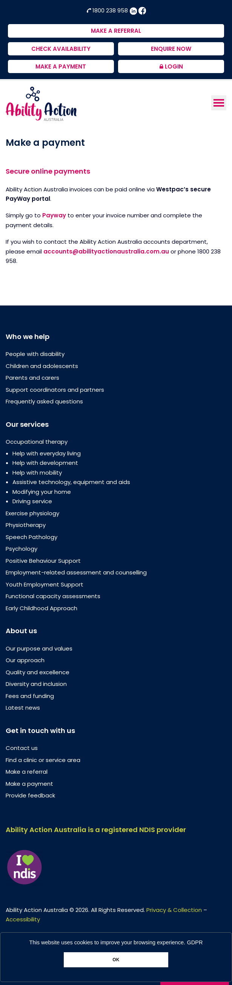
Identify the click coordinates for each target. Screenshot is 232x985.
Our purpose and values (39, 648)
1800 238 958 (107, 10)
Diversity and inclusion (36, 684)
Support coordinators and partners (55, 390)
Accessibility (23, 919)
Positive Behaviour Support (43, 561)
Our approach (25, 660)
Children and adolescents (42, 366)
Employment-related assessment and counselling (76, 572)
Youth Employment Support (44, 584)
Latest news (23, 708)
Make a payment (29, 784)
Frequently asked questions (44, 401)
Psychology (21, 549)
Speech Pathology (31, 537)
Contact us (22, 748)
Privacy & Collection (174, 910)
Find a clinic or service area (43, 760)
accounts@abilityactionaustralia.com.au (106, 251)
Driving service (32, 501)
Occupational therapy (37, 442)
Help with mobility (37, 472)
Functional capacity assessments (53, 596)
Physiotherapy (26, 525)
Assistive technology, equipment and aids (71, 482)
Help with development (45, 463)
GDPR (195, 942)
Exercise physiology (32, 513)
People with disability (35, 354)
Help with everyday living (46, 453)
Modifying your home (41, 492)
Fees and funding (30, 696)
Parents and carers (32, 378)
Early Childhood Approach (41, 608)
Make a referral (27, 772)
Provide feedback (30, 795)
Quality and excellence (37, 672)
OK (115, 959)
